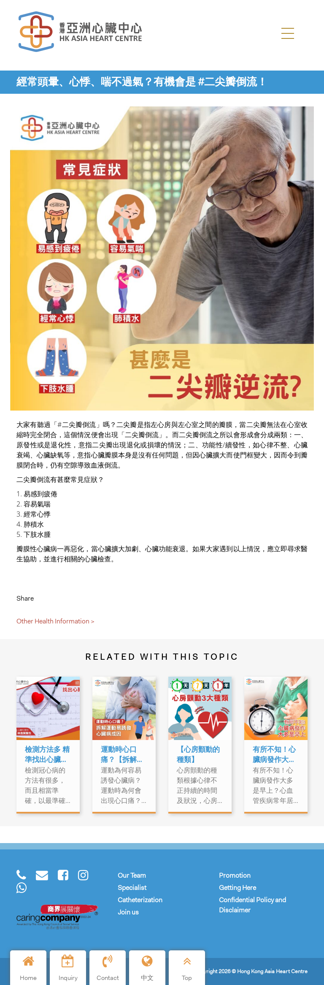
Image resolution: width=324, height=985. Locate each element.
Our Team (132, 875)
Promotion (235, 875)
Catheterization (140, 899)
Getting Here (237, 887)
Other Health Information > (55, 621)
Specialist (132, 887)
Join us (128, 912)
